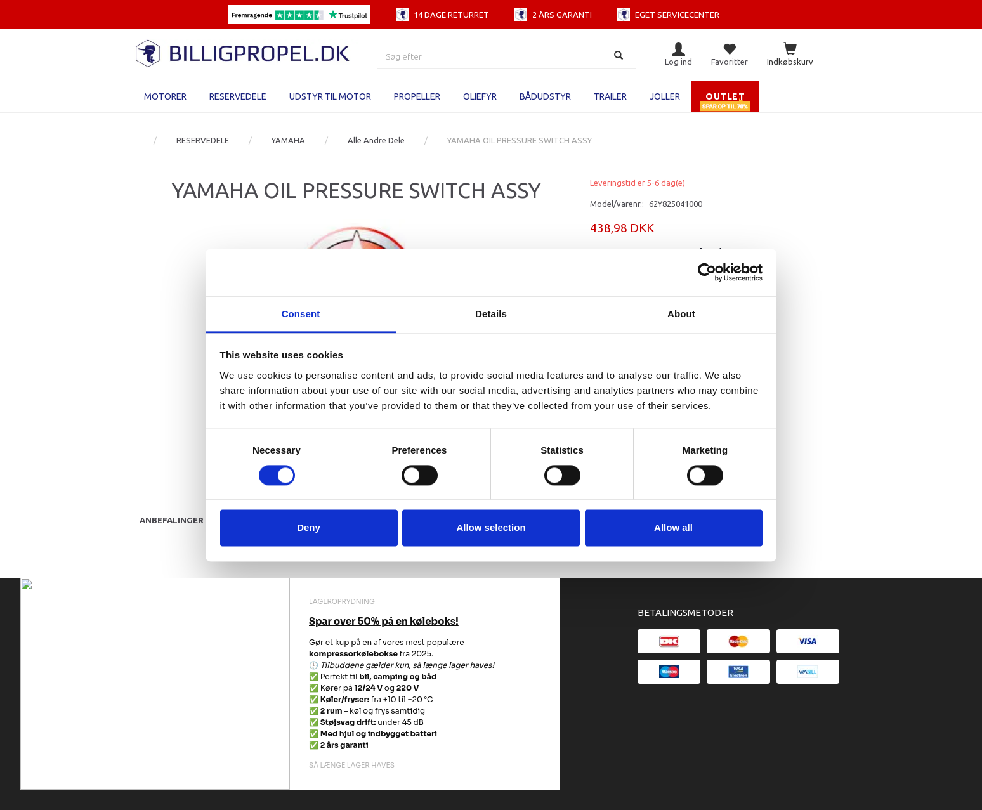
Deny (308, 528)
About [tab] (681, 313)
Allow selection (490, 528)
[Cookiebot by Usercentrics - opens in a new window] (707, 272)
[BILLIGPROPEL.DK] (243, 51)
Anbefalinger (172, 520)
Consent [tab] (301, 313)
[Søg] (620, 56)
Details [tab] (491, 313)
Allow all (673, 528)
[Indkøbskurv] (790, 55)
